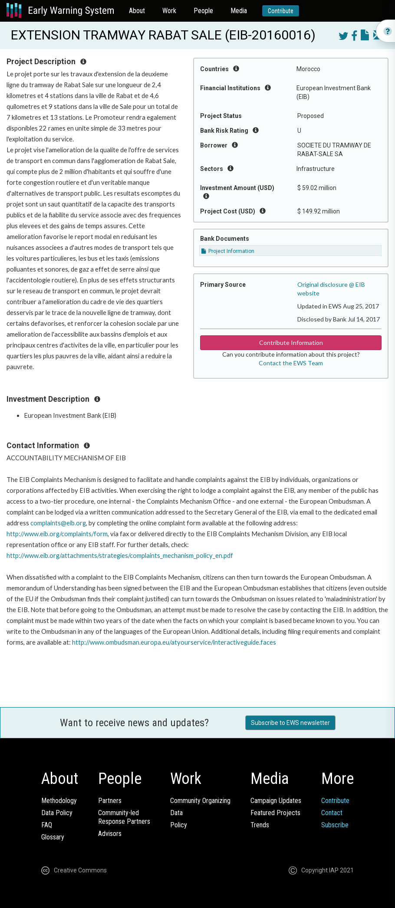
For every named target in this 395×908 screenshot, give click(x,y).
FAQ (46, 825)
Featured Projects (275, 813)
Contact (331, 813)
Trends (259, 825)
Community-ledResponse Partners (124, 817)
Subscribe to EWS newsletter (290, 722)
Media (238, 11)
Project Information (227, 251)
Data (176, 813)
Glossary (52, 837)
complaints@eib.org (58, 523)
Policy (178, 825)
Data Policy (56, 813)
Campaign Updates (275, 801)
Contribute (280, 10)
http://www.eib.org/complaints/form (57, 534)
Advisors (110, 833)
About (137, 11)
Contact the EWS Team (291, 363)
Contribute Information (291, 342)
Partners (110, 801)
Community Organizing (200, 801)
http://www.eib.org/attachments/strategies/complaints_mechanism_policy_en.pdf (120, 555)
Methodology (59, 801)
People (203, 11)
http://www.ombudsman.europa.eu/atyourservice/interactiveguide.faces (174, 642)
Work (169, 11)
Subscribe (335, 825)
